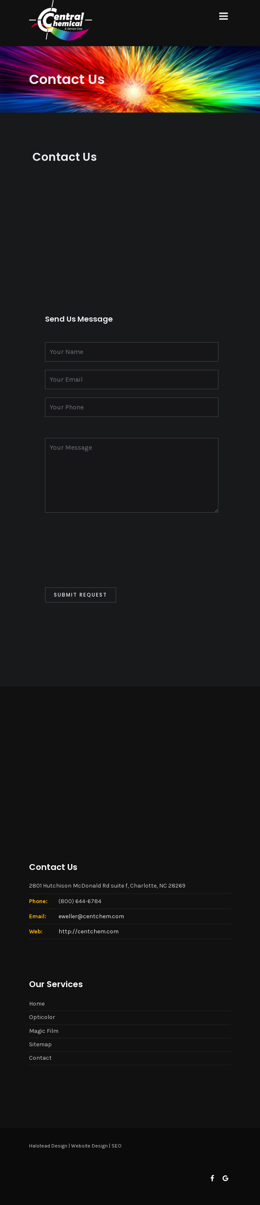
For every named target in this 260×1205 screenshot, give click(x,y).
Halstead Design (48, 1146)
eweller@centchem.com (91, 916)
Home (37, 1003)
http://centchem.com (88, 931)
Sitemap (40, 1044)
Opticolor (42, 1017)
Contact (40, 1057)
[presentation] (109, 550)
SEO (116, 1146)
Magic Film (43, 1031)
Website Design (89, 1146)
